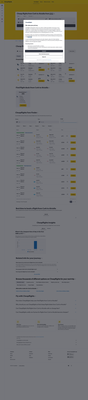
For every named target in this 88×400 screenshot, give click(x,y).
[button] (44, 51)
